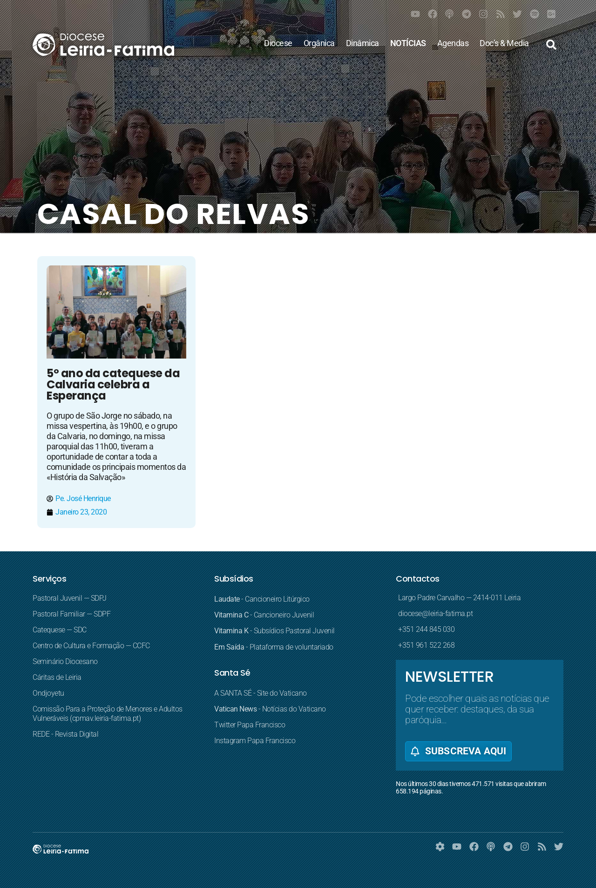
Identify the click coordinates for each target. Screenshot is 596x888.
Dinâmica (362, 43)
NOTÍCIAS (408, 43)
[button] (551, 45)
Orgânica (319, 43)
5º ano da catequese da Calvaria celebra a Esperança (113, 384)
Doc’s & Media (504, 43)
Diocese (278, 43)
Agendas (453, 43)
